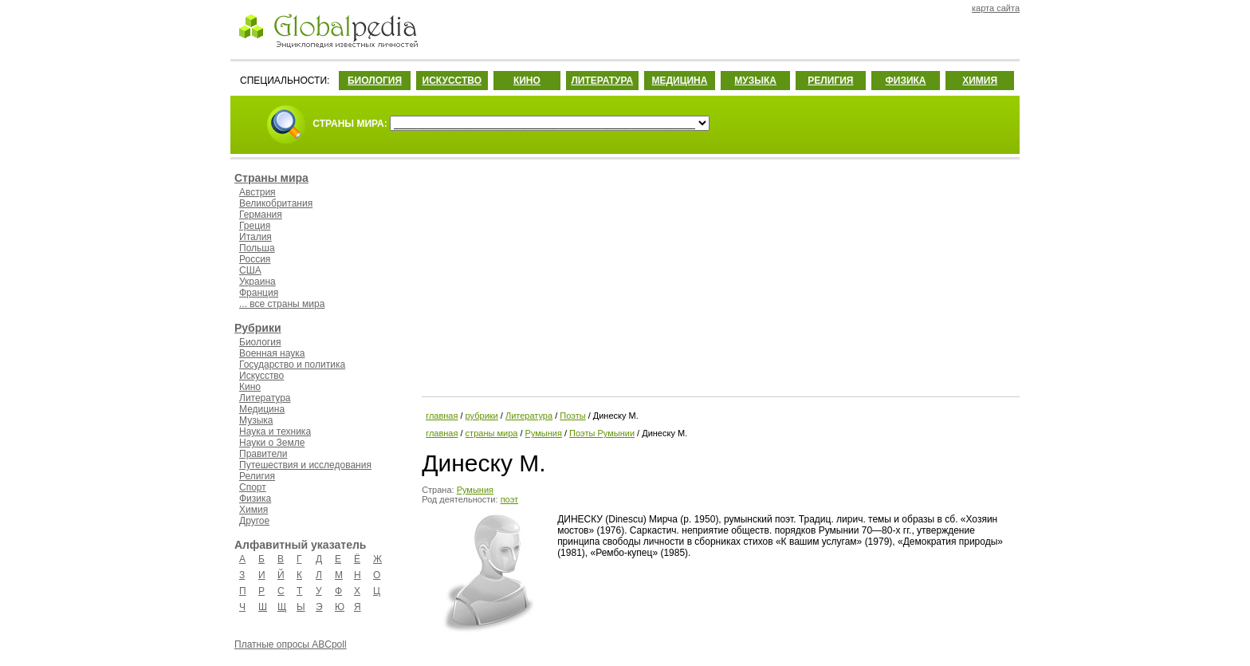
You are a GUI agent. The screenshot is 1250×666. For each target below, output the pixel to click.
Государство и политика (292, 364)
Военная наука (272, 353)
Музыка (256, 420)
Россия (254, 259)
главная (442, 415)
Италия (255, 236)
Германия (260, 214)
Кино (250, 386)
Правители (263, 453)
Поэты (572, 415)
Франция (258, 292)
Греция (254, 225)
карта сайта (996, 8)
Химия (253, 509)
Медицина (262, 409)
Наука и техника (275, 431)
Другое (254, 520)
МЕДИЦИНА (679, 80)
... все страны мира (281, 303)
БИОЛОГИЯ (375, 80)
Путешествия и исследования (305, 465)
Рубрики (257, 327)
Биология (260, 342)
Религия (257, 476)
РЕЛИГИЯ (830, 80)
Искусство (261, 375)
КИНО (526, 80)
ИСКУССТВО (452, 80)
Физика (255, 498)
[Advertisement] (719, 275)
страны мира (492, 433)
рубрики (482, 415)
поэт (509, 499)
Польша (257, 248)
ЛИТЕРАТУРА (602, 80)
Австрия (257, 192)
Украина (257, 281)
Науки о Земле (272, 442)
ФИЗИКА (906, 80)
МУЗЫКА (755, 80)
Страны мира (271, 177)
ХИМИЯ (979, 80)
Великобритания (275, 203)
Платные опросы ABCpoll (290, 644)
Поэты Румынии (602, 433)
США (250, 270)
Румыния (543, 433)
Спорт (252, 487)
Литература (265, 398)
